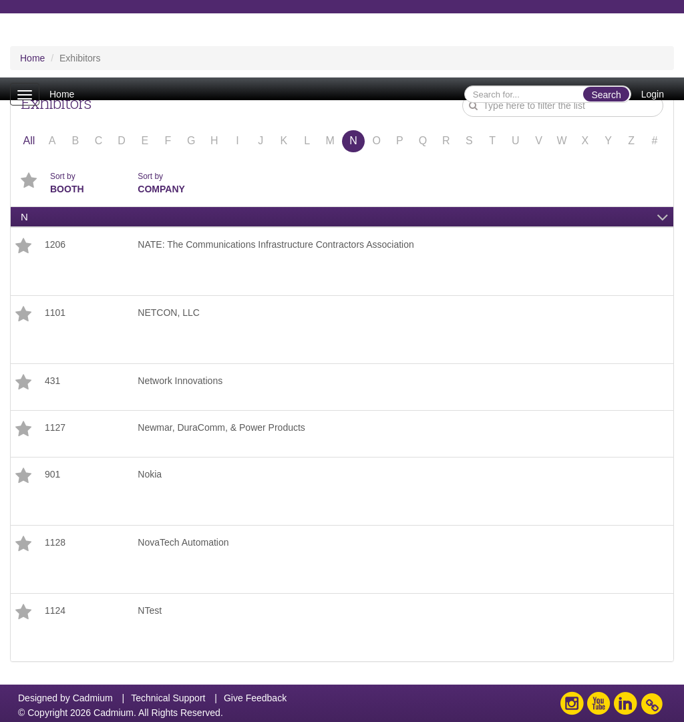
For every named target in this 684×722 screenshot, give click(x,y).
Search (606, 94)
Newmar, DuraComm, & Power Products (221, 427)
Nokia (150, 474)
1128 (55, 542)
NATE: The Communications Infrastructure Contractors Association (275, 244)
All (29, 140)
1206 (55, 244)
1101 (55, 312)
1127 (55, 427)
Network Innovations (180, 380)
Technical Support (168, 698)
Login (652, 94)
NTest (150, 610)
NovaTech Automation (183, 542)
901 (52, 474)
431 (52, 380)
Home (61, 94)
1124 (55, 610)
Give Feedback (255, 698)
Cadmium (93, 698)
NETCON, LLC (169, 312)
